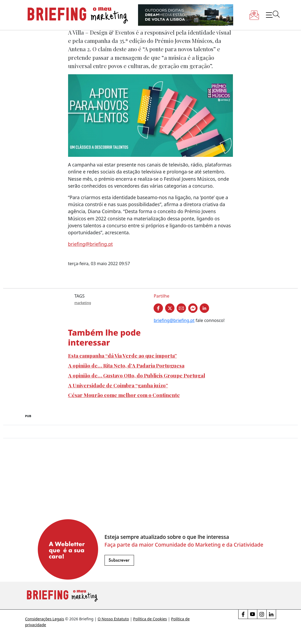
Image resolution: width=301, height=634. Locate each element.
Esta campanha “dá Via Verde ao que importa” (122, 355)
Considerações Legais (44, 618)
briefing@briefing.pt (90, 244)
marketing (83, 302)
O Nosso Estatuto (113, 618)
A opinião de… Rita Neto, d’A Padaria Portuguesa (126, 365)
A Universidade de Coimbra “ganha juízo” (118, 385)
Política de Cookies (150, 618)
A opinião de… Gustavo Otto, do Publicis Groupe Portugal (136, 375)
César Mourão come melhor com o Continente (124, 394)
